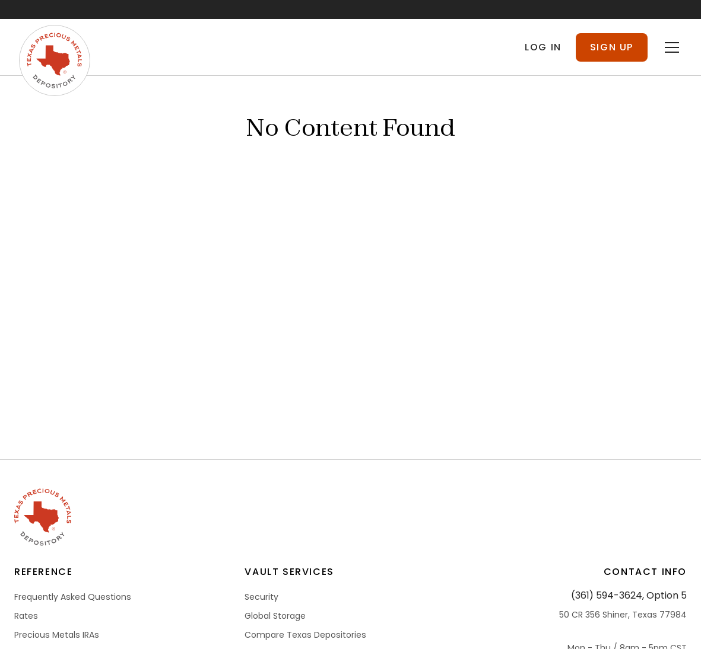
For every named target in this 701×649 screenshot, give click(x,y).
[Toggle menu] (672, 47)
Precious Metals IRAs (56, 635)
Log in (543, 47)
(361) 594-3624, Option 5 (629, 595)
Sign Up (611, 47)
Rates (26, 616)
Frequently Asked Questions (72, 597)
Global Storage (275, 616)
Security (261, 597)
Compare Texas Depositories (305, 635)
